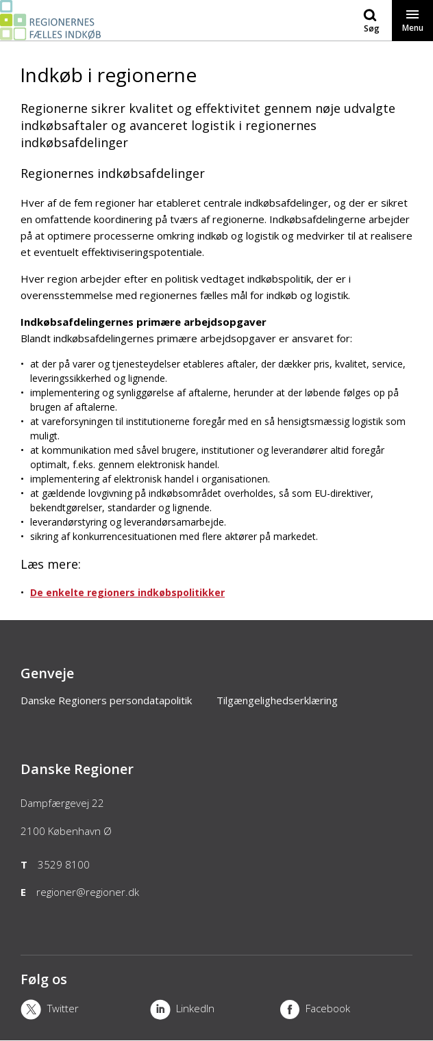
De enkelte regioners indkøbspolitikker (127, 592)
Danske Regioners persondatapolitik (106, 700)
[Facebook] (344, 1011)
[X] (85, 1011)
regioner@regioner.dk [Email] (87, 892)
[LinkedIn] (215, 1011)
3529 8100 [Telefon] (64, 864)
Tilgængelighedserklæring (277, 700)
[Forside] (53, 33)
